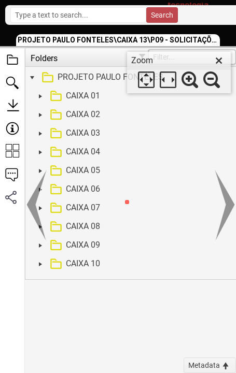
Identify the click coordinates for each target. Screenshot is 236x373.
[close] (219, 60)
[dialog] (179, 72)
